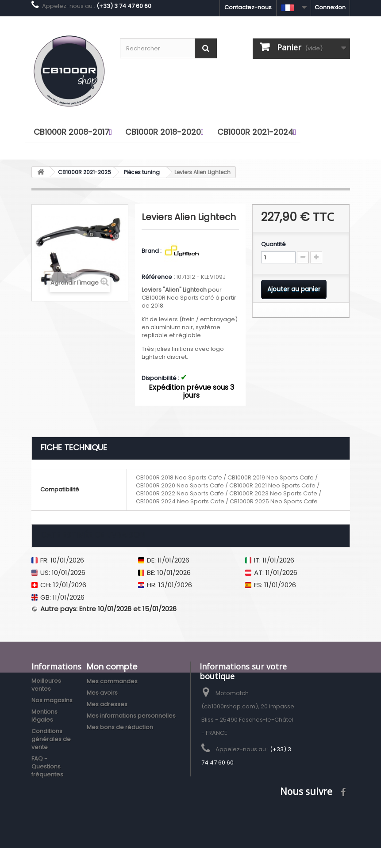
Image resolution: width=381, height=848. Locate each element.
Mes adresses (107, 704)
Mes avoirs (102, 692)
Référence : (158, 277)
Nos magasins (52, 700)
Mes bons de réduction (120, 727)
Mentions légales (44, 715)
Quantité (273, 244)
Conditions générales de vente (51, 739)
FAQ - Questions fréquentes (47, 766)
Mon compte (112, 666)
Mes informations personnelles (131, 715)
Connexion (330, 7)
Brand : (152, 251)
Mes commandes (112, 681)
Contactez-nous (248, 7)
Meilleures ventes (46, 685)
